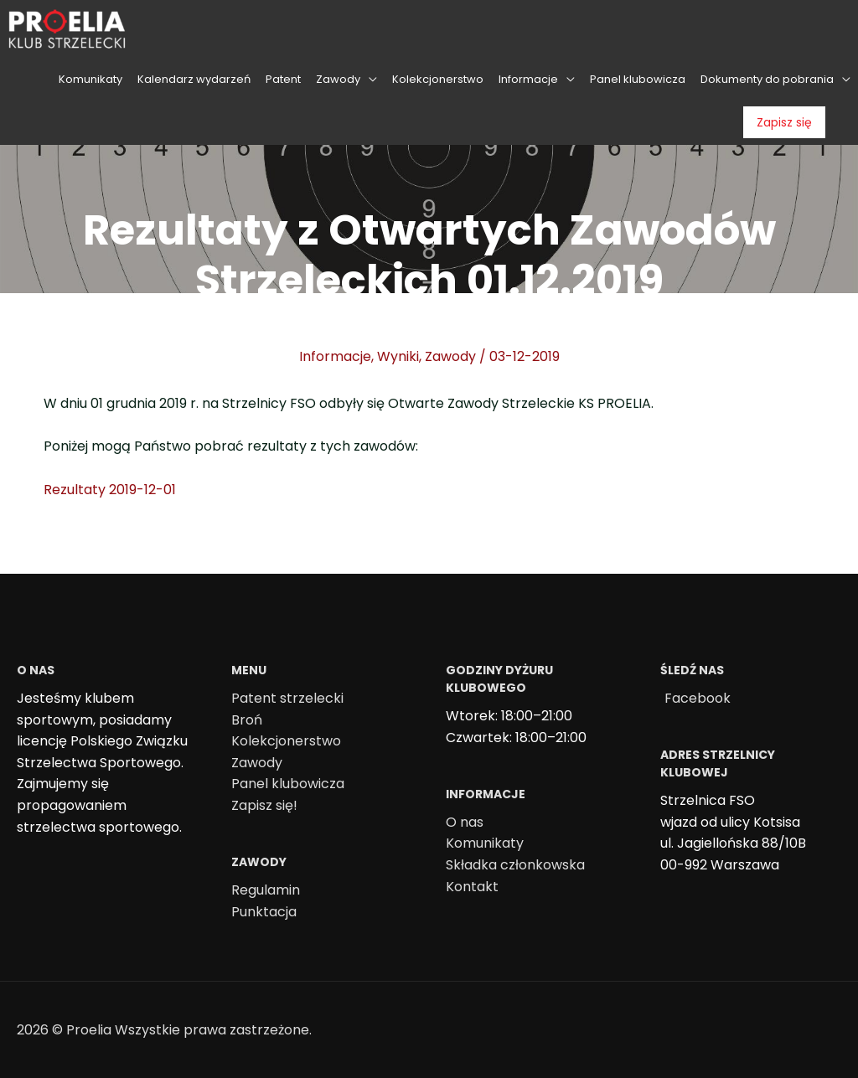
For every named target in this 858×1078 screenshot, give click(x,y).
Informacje (335, 356)
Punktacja (264, 911)
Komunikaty (485, 843)
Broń (246, 720)
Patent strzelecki (287, 698)
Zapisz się (784, 122)
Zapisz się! (264, 805)
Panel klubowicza (287, 783)
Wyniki (398, 356)
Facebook (697, 698)
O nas (464, 822)
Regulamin (265, 890)
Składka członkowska (515, 864)
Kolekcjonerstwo (286, 740)
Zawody (450, 356)
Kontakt (472, 886)
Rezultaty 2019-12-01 (110, 489)
